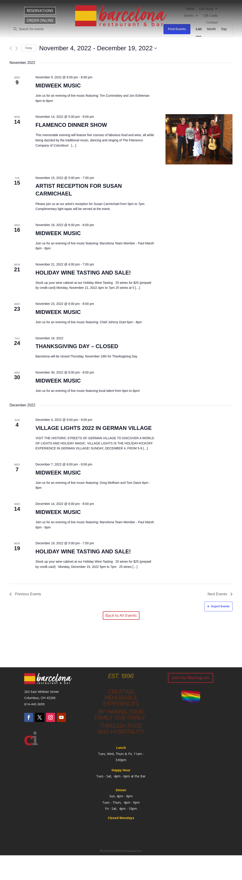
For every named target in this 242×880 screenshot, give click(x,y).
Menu (190, 9)
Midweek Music (58, 85)
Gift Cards (210, 16)
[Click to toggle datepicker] (98, 48)
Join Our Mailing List (190, 677)
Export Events (218, 606)
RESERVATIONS (40, 10)
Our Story (206, 9)
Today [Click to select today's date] (28, 48)
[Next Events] (16, 48)
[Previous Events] (11, 48)
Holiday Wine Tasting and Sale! (83, 273)
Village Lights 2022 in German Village (94, 428)
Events (189, 16)
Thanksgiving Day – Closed (77, 346)
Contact (212, 22)
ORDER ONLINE (40, 20)
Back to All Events (121, 615)
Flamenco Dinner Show (71, 125)
